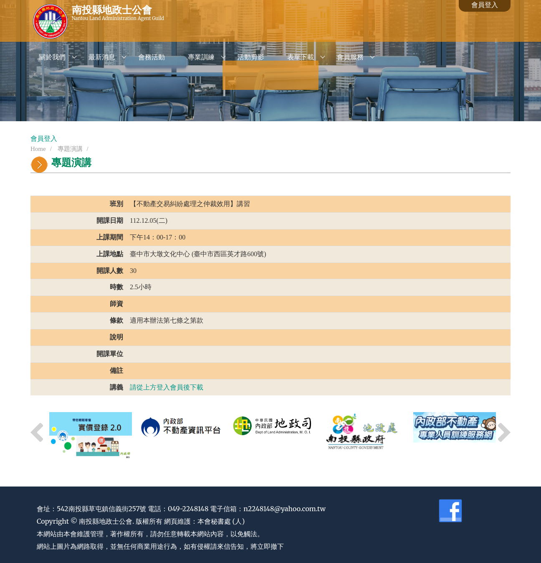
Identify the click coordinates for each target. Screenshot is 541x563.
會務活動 (151, 57)
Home (38, 148)
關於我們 (52, 57)
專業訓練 (201, 57)
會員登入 (484, 4)
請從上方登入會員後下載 (166, 387)
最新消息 (101, 57)
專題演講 (69, 148)
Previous (36, 433)
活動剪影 (251, 57)
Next (504, 433)
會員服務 (350, 57)
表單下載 (300, 57)
